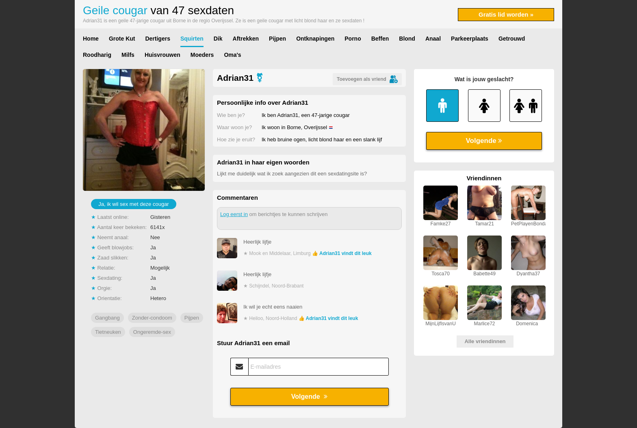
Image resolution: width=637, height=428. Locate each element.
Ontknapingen (315, 38)
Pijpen (277, 38)
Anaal (433, 38)
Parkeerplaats (469, 38)
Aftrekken (246, 38)
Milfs (127, 55)
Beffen (380, 38)
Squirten (192, 38)
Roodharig (97, 55)
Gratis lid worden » (506, 14)
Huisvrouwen (162, 55)
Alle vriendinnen (484, 341)
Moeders (202, 55)
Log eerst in (234, 214)
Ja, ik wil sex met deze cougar (133, 204)
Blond (407, 38)
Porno (352, 38)
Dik (218, 38)
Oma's (232, 55)
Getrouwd (511, 38)
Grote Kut (122, 38)
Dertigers (157, 38)
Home (91, 38)
